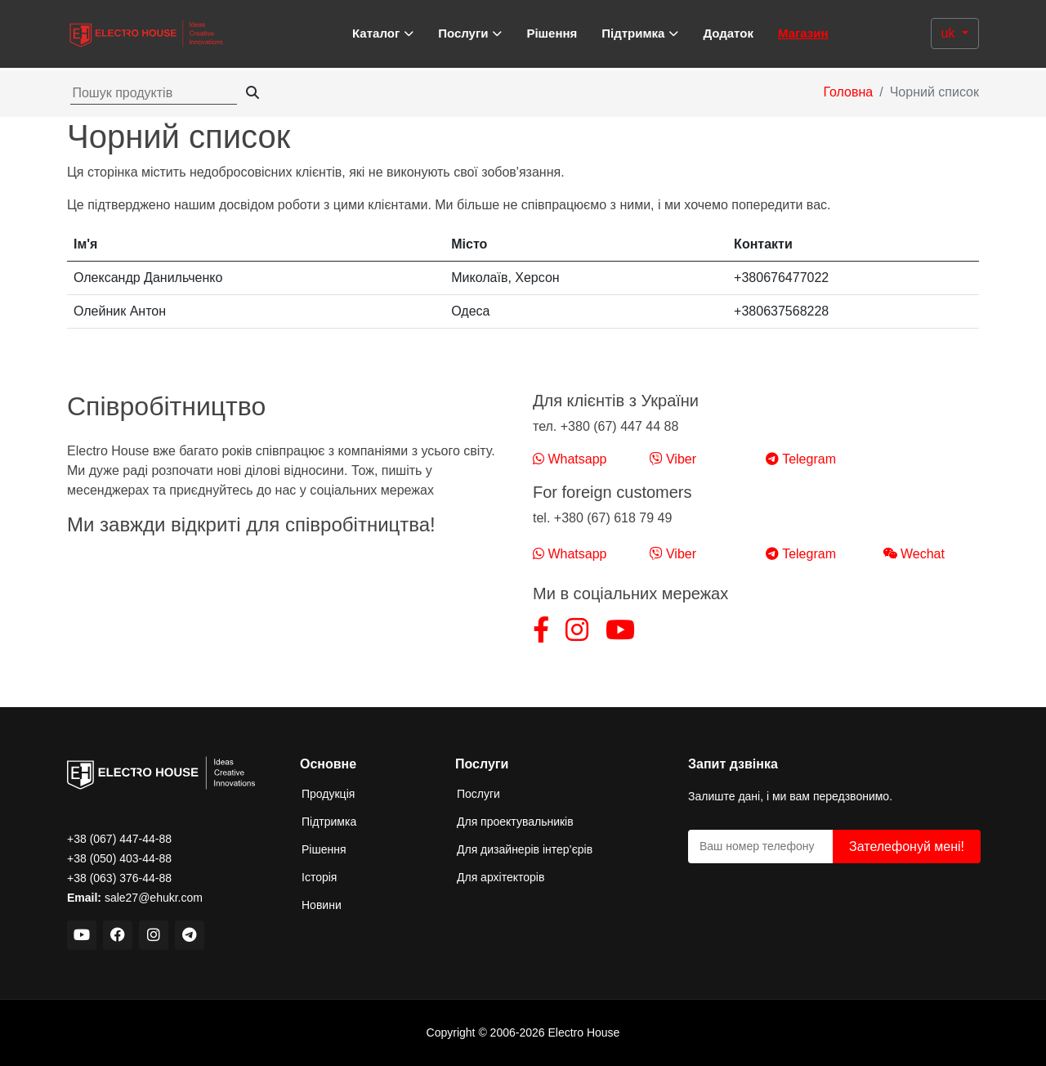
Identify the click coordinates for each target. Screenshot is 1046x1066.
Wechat (914, 554)
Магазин (803, 33)
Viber (673, 459)
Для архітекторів (500, 877)
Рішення (551, 33)
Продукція (328, 794)
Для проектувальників (515, 821)
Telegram (801, 459)
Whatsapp (569, 459)
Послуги (478, 794)
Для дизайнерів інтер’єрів (524, 849)
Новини (322, 905)
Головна (848, 92)
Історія (319, 877)
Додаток (728, 33)
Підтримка (329, 821)
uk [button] (950, 33)
